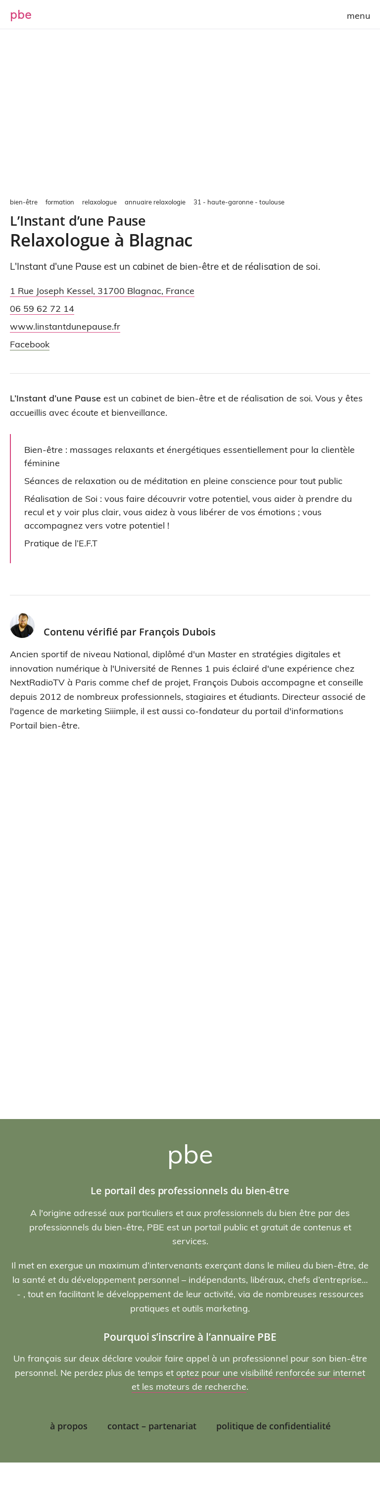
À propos (69, 1426)
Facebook (29, 344)
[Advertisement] (190, 118)
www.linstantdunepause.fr (65, 326)
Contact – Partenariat (151, 1426)
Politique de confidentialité (273, 1426)
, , (102, 290)
